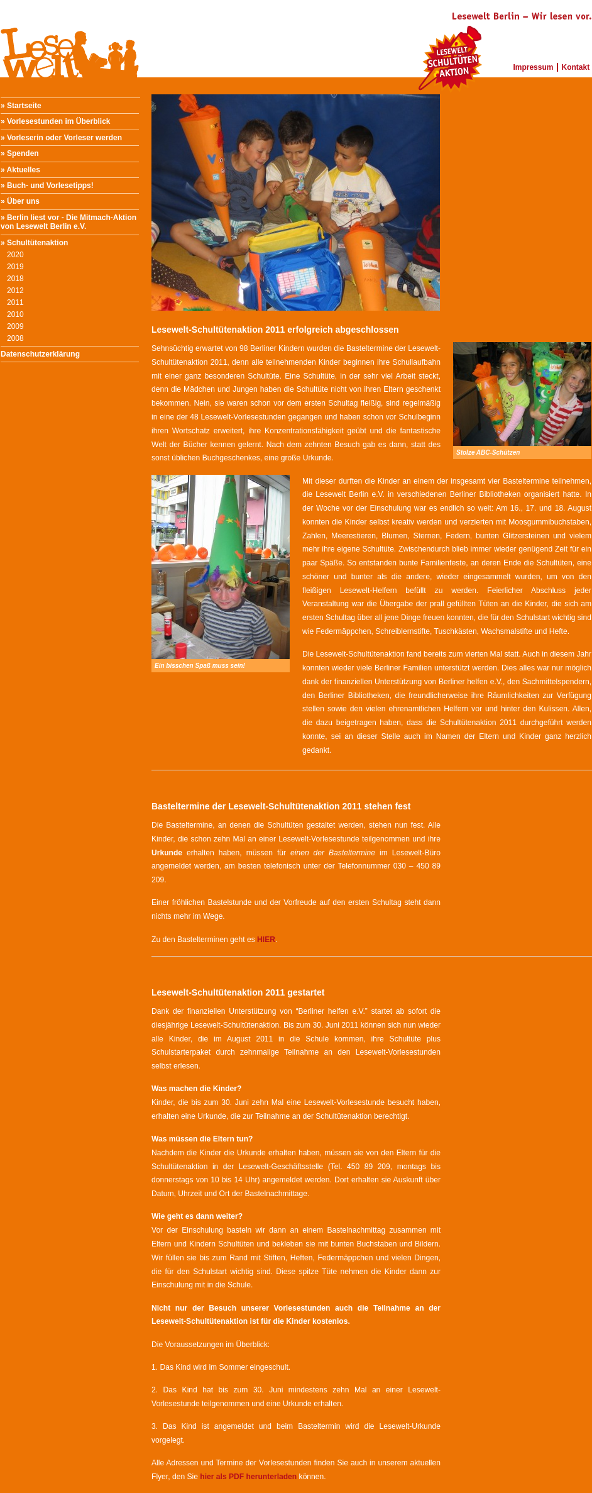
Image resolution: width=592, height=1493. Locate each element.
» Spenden (20, 153)
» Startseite (21, 105)
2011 (15, 302)
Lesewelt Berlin (70, 37)
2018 (15, 278)
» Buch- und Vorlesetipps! (47, 185)
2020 (15, 254)
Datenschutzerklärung (40, 354)
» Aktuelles (20, 169)
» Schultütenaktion (34, 242)
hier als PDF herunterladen (248, 1476)
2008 (15, 338)
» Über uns (20, 201)
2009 (15, 326)
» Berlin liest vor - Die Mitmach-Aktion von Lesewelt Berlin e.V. (68, 222)
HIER (266, 939)
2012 (15, 290)
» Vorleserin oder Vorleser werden (61, 137)
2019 (15, 266)
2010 (15, 314)
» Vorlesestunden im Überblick (56, 121)
